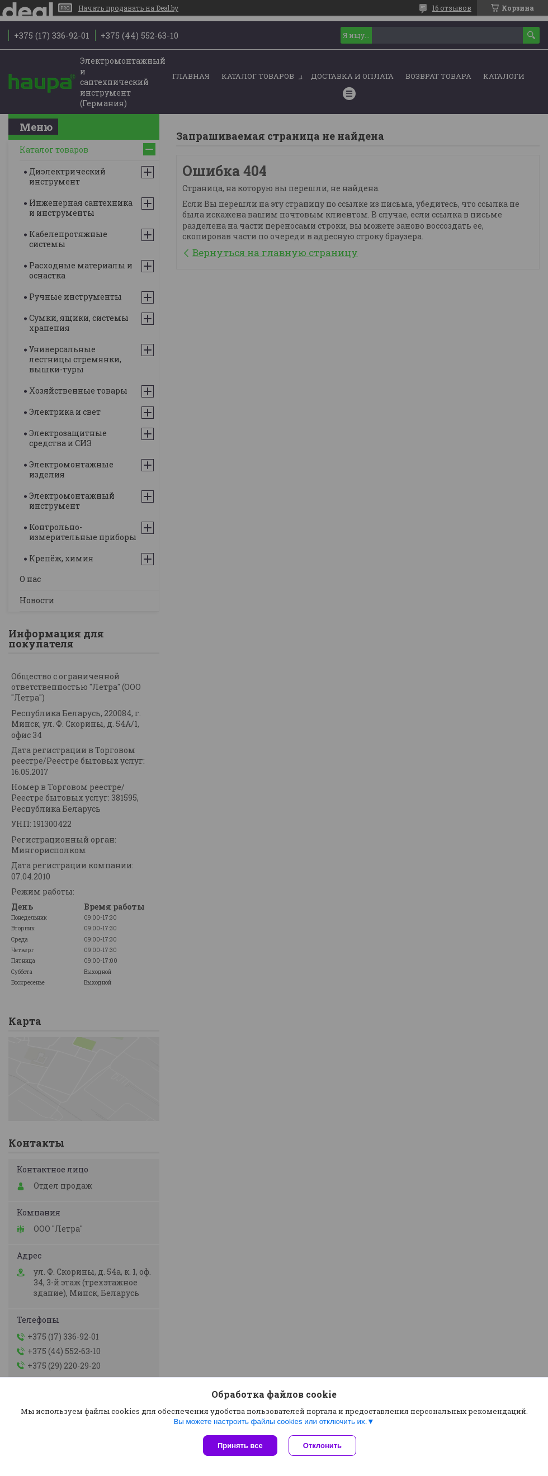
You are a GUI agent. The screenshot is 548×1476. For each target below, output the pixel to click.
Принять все (240, 1445)
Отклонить (322, 1445)
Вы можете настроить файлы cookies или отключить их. (270, 1421)
